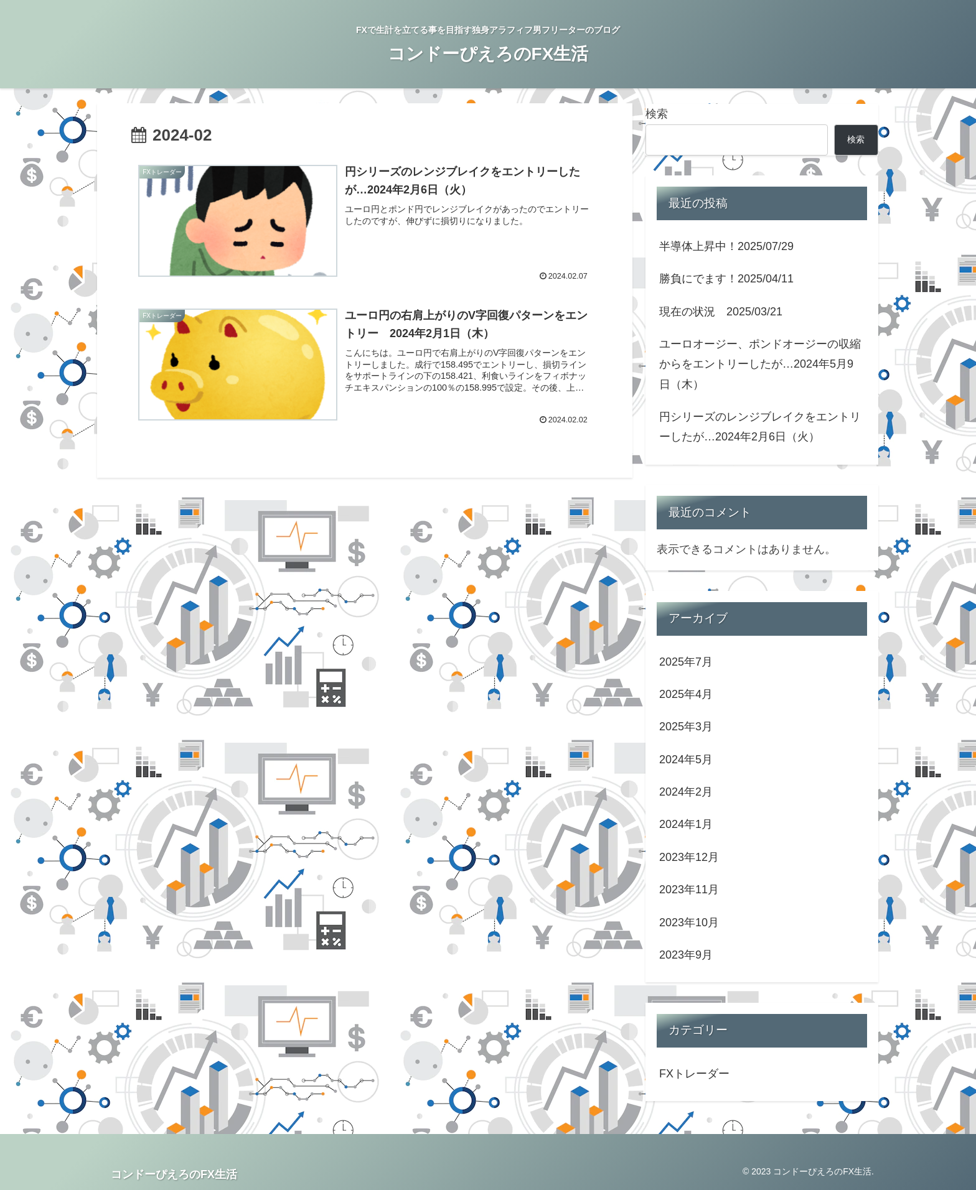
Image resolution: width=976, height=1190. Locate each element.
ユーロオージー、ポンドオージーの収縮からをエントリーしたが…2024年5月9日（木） (760, 364)
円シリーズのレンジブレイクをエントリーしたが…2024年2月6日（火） (760, 427)
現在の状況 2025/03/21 (720, 311)
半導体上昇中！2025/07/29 (726, 246)
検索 (656, 114)
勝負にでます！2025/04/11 (726, 278)
